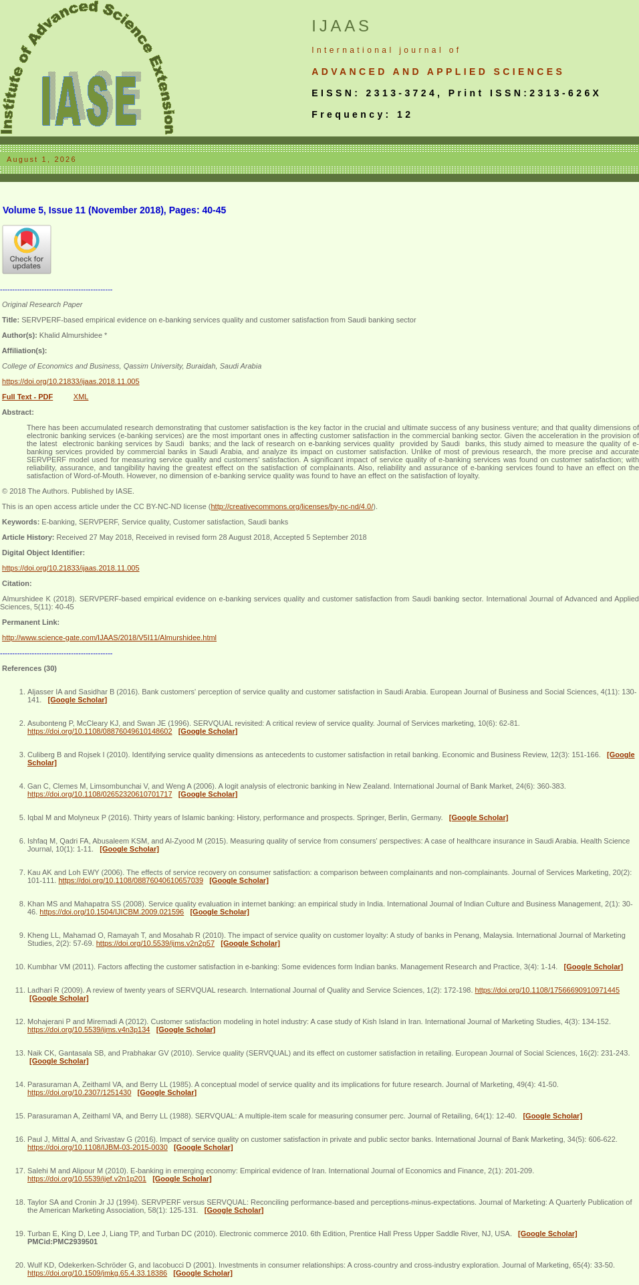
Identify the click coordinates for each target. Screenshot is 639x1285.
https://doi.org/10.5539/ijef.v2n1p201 (86, 1179)
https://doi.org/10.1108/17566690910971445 (547, 990)
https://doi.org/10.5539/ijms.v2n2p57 (155, 943)
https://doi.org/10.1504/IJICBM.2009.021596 (111, 912)
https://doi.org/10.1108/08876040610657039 (130, 880)
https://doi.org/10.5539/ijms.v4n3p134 (88, 1029)
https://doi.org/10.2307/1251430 (79, 1092)
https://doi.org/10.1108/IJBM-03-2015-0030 (97, 1147)
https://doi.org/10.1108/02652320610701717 (99, 794)
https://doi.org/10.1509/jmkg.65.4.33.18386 (97, 1273)
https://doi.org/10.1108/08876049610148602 (99, 731)
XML (81, 397)
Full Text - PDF (27, 397)
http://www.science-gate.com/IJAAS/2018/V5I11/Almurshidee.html (109, 637)
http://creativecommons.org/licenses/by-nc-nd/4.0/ (292, 506)
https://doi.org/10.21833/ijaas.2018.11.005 (71, 381)
